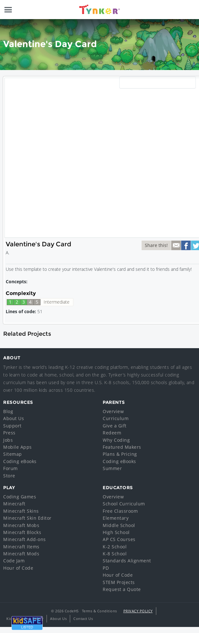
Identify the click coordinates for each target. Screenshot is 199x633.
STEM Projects (119, 582)
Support (12, 426)
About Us (13, 418)
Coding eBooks (20, 461)
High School (116, 532)
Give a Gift (115, 426)
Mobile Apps (17, 447)
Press (9, 433)
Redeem (112, 433)
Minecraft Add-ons (24, 539)
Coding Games (19, 497)
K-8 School (115, 554)
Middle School (119, 525)
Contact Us (83, 618)
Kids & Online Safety (24, 618)
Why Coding (116, 440)
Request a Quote (122, 589)
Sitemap (12, 454)
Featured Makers (122, 447)
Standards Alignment (127, 561)
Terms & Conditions (99, 610)
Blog (8, 411)
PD (106, 568)
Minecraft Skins (21, 511)
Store (9, 476)
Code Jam (14, 561)
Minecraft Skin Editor (27, 518)
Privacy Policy (138, 610)
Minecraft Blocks (22, 532)
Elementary (116, 518)
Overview (113, 411)
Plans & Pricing (120, 454)
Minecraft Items (21, 547)
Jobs (8, 440)
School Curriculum (124, 504)
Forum (10, 468)
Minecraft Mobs (21, 525)
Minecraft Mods (21, 554)
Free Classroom (120, 511)
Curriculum (116, 418)
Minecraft (14, 504)
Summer (112, 468)
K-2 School (115, 547)
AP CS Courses (119, 539)
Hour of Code (18, 568)
